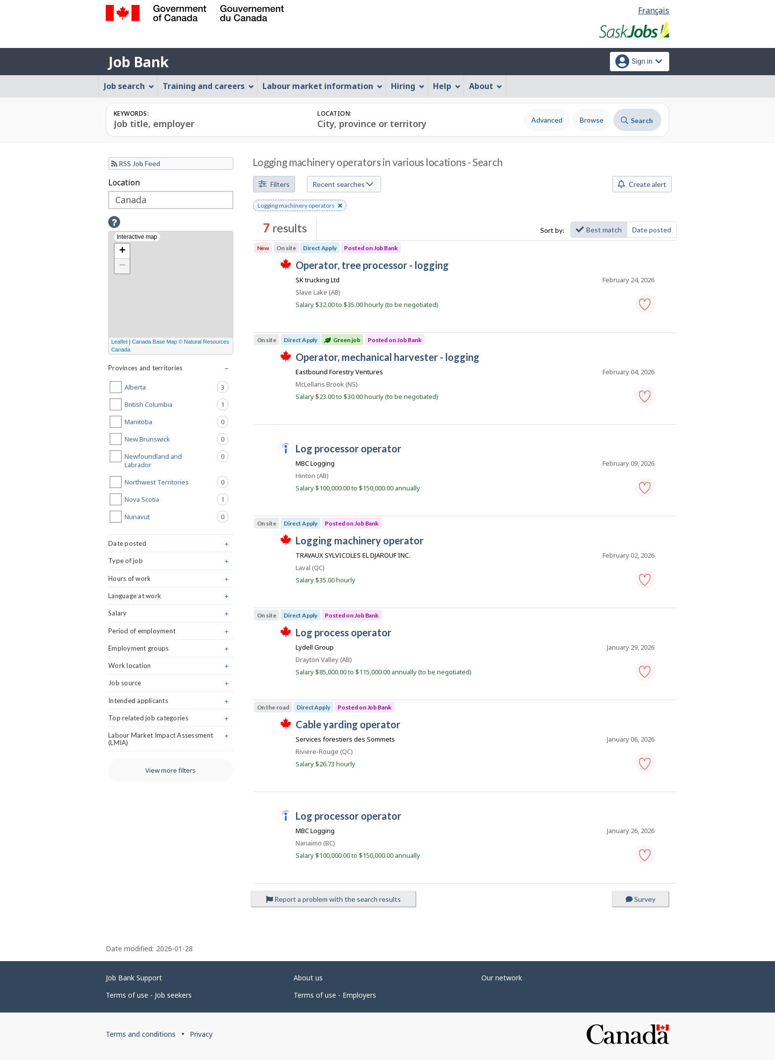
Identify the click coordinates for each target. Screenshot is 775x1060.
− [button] (122, 266)
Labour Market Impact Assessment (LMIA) (170, 741)
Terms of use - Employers (335, 995)
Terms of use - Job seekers (149, 995)
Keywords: (131, 113)
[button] (645, 304)
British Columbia (176, 404)
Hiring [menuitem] (408, 86)
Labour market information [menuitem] (322, 86)
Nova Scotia (176, 499)
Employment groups (170, 650)
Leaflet (119, 342)
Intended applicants (170, 703)
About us (308, 977)
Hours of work (170, 580)
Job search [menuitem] (129, 86)
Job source (170, 685)
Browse (591, 120)
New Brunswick (176, 439)
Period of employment (170, 633)
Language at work (170, 598)
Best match (599, 229)
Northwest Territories (176, 482)
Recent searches (342, 184)
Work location (170, 668)
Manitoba (176, 422)
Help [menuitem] (447, 86)
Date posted (651, 229)
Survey (640, 899)
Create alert (642, 184)
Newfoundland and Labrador (176, 459)
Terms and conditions (140, 1034)
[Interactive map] (170, 292)
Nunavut (176, 517)
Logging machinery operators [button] (300, 206)
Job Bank (138, 61)
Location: (334, 113)
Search (637, 120)
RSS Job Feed (135, 163)
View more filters (170, 770)
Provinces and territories (170, 370)
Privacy (201, 1034)
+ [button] (122, 251)
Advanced (546, 120)
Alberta (176, 387)
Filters (274, 184)
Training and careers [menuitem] (208, 86)
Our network (501, 977)
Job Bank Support (134, 977)
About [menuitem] (486, 86)
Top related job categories (170, 720)
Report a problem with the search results (333, 899)
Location (124, 182)
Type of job (170, 563)
